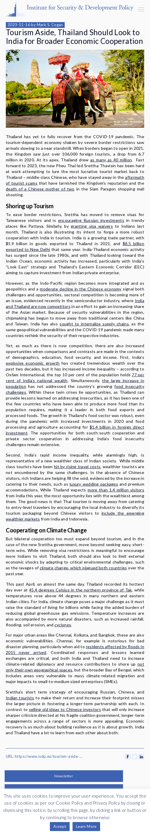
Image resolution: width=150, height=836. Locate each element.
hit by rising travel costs (77, 466)
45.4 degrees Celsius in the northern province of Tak (80, 589)
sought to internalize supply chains (94, 323)
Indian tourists (20, 697)
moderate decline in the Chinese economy (80, 288)
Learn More (86, 826)
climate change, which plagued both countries (83, 567)
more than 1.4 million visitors (116, 489)
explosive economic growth (32, 363)
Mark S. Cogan (50, 24)
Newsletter (63, 776)
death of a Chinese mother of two (40, 188)
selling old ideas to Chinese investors (65, 709)
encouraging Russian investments (91, 220)
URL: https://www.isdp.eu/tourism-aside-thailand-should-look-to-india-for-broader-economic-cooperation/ (44, 756)
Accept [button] (59, 826)
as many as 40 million (111, 159)
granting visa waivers (92, 226)
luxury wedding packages (94, 484)
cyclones (63, 624)
